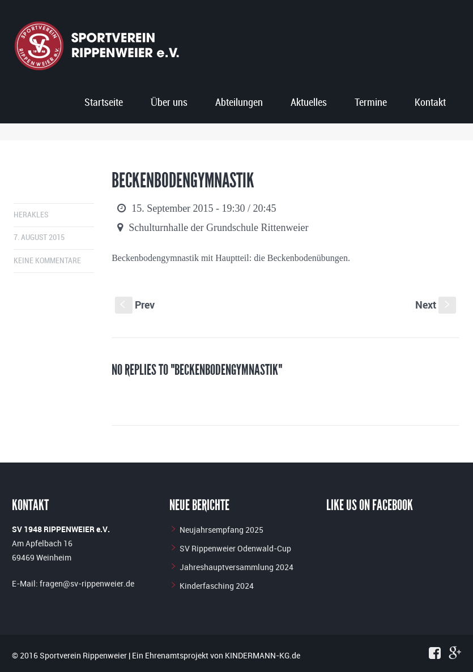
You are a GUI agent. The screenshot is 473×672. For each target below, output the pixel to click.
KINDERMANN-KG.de (262, 655)
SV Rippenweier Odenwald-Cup (235, 548)
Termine (371, 102)
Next (435, 304)
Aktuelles (309, 102)
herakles (31, 215)
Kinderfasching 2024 (217, 585)
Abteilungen (239, 102)
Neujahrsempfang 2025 (221, 529)
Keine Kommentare (47, 260)
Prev (135, 304)
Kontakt (430, 102)
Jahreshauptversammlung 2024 (236, 567)
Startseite (103, 102)
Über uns (169, 102)
